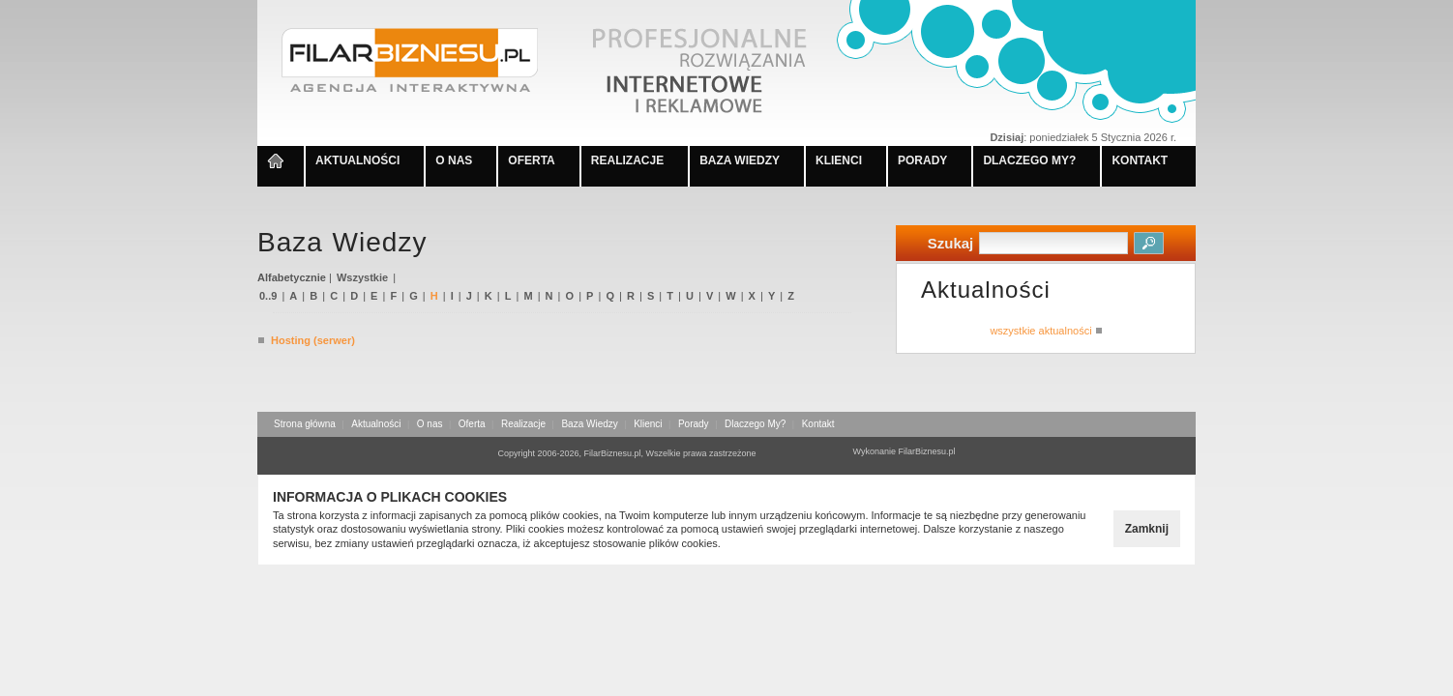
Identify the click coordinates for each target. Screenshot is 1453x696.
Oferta (472, 424)
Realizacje (523, 424)
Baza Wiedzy (589, 424)
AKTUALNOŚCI (357, 160)
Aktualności (375, 424)
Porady (693, 424)
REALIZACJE (627, 160)
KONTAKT (1140, 160)
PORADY (922, 160)
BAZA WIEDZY (739, 160)
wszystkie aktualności (1045, 330)
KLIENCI (838, 160)
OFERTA (531, 160)
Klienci (648, 424)
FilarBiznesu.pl (927, 451)
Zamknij (1147, 529)
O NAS (453, 160)
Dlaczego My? (755, 424)
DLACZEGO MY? (1029, 160)
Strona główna (305, 424)
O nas (430, 424)
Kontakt (818, 424)
